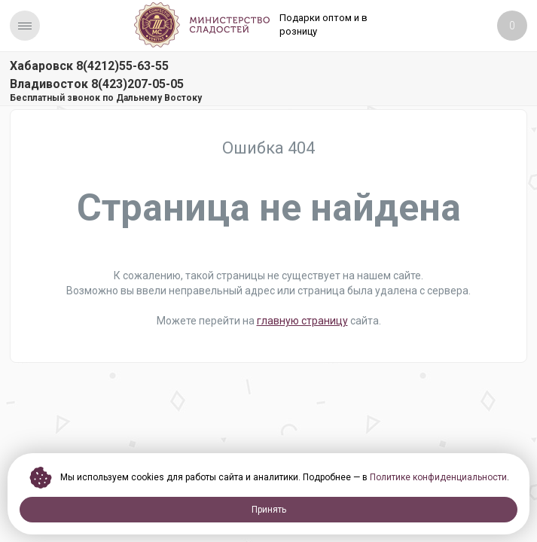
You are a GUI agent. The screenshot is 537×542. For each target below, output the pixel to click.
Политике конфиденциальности (438, 477)
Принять (269, 509)
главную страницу (302, 321)
